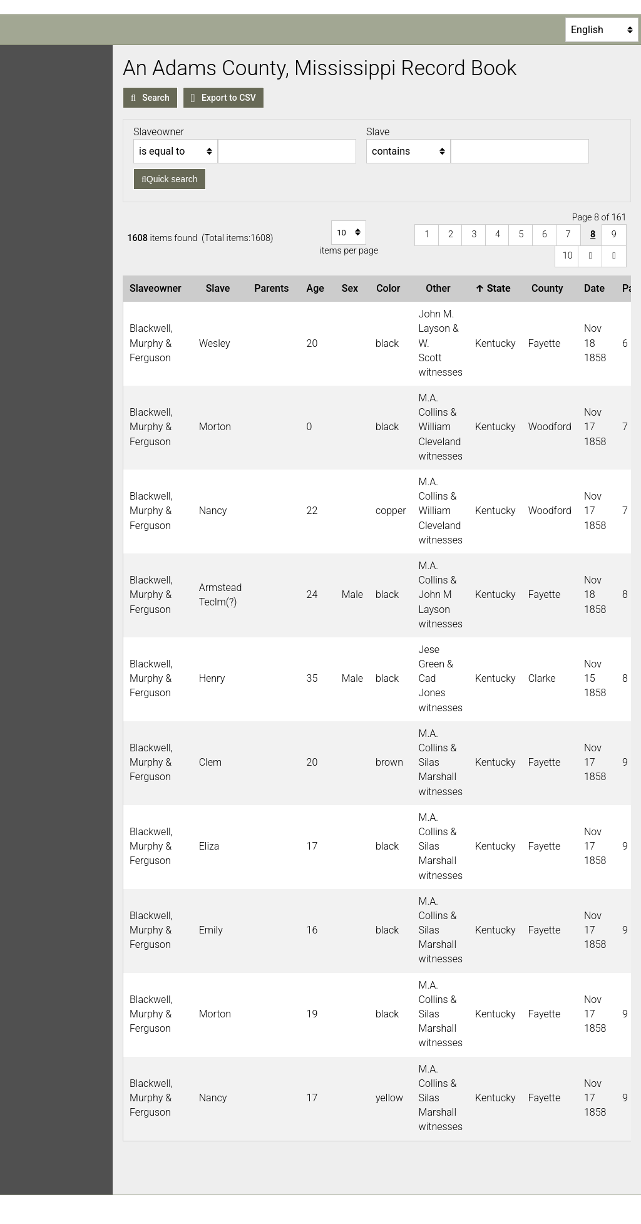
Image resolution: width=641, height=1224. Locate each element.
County (549, 288)
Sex (352, 288)
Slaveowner (158, 288)
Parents (274, 288)
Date (597, 288)
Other (440, 288)
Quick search (169, 179)
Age (318, 288)
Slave (220, 288)
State (495, 288)
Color (390, 288)
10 (568, 255)
